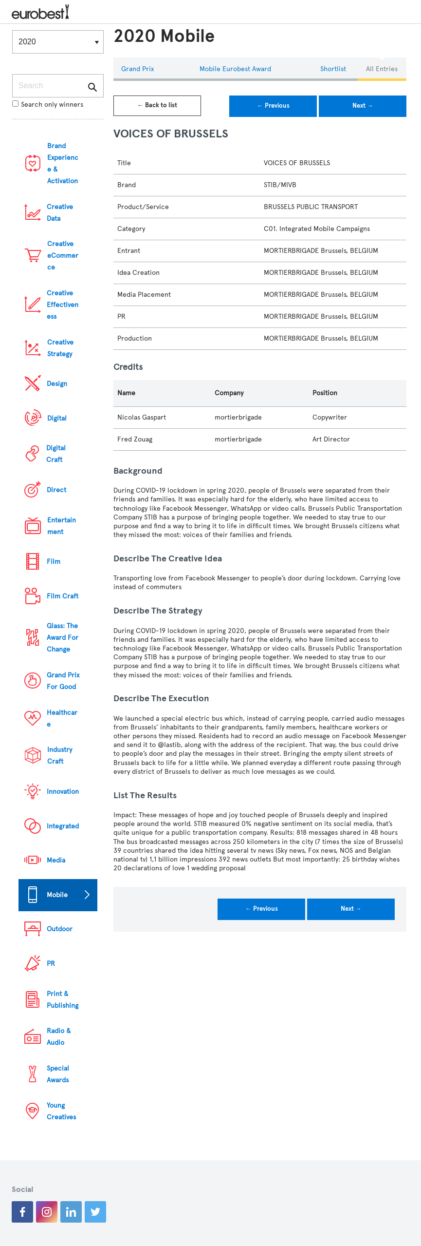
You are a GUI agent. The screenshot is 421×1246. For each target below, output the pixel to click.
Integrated (63, 826)
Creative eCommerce (62, 255)
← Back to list (157, 105)
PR (51, 963)
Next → (362, 106)
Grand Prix (137, 69)
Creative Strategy (60, 348)
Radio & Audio (59, 1037)
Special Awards (58, 1074)
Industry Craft (59, 756)
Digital (57, 418)
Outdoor (60, 929)
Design (57, 384)
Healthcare (62, 718)
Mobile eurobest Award (235, 69)
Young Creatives (61, 1111)
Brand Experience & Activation (62, 163)
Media (56, 860)
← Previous (273, 106)
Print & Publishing (62, 1000)
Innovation (63, 791)
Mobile (57, 895)
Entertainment (61, 526)
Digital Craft (56, 454)
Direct (56, 490)
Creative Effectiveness (62, 305)
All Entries (382, 69)
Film (53, 561)
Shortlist (333, 69)
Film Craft (62, 596)
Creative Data (60, 213)
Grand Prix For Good (63, 681)
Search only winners (47, 104)
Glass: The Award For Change (62, 637)
